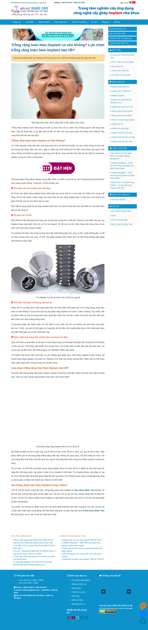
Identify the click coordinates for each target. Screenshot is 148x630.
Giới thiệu (30, 22)
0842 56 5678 (79, 3)
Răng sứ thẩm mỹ (79, 584)
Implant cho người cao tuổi (122, 107)
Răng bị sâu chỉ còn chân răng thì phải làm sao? (82, 540)
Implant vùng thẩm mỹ (120, 87)
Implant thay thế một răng (121, 133)
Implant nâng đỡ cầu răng (121, 141)
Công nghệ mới (60, 22)
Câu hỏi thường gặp (119, 220)
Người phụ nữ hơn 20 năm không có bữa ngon (28, 2)
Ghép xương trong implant (121, 111)
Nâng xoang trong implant (121, 115)
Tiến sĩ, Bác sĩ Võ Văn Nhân (122, 62)
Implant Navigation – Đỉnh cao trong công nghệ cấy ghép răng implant (122, 175)
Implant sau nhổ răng (119, 128)
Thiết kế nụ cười (78, 592)
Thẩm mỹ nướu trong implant (123, 120)
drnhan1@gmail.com (31, 590)
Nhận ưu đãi (127, 606)
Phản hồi (117, 606)
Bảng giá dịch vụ (118, 29)
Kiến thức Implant (79, 22)
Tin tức (94, 22)
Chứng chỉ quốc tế (119, 43)
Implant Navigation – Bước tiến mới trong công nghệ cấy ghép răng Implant (122, 165)
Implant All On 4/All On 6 (121, 91)
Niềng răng (76, 588)
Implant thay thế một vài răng (123, 137)
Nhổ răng (75, 596)
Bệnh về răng (77, 600)
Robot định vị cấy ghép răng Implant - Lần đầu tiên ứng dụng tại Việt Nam (122, 185)
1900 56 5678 (66, 3)
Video (113, 215)
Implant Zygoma (117, 95)
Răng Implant (44, 22)
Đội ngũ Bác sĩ (117, 66)
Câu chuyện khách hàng (121, 211)
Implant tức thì (117, 124)
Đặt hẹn (117, 22)
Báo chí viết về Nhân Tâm (121, 224)
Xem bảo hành (105, 606)
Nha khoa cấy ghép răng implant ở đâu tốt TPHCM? (83, 559)
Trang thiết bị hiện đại (121, 38)
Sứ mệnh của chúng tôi (120, 75)
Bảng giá (105, 22)
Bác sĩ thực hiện (118, 34)
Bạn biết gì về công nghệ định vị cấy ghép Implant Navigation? (120, 156)
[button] (103, 591)
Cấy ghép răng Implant (81, 580)
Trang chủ (17, 22)
